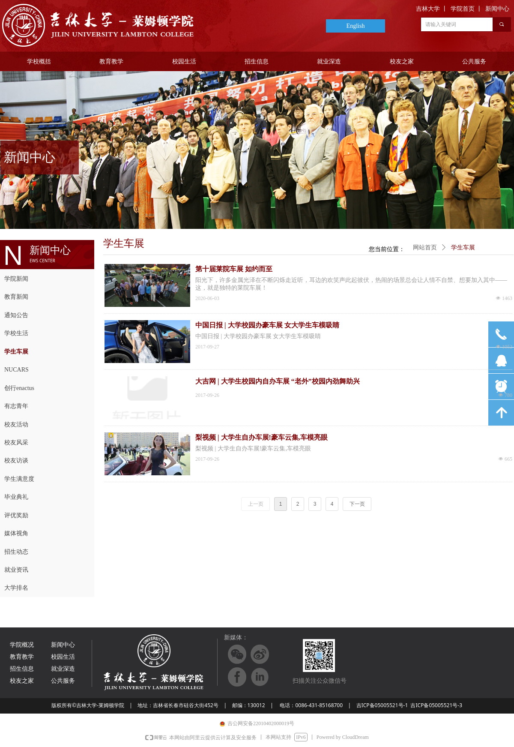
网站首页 (425, 247)
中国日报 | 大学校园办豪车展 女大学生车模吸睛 (267, 325)
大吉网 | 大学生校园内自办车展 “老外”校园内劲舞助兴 (277, 381)
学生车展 (463, 247)
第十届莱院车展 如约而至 (233, 269)
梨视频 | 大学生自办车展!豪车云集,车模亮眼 (261, 437)
